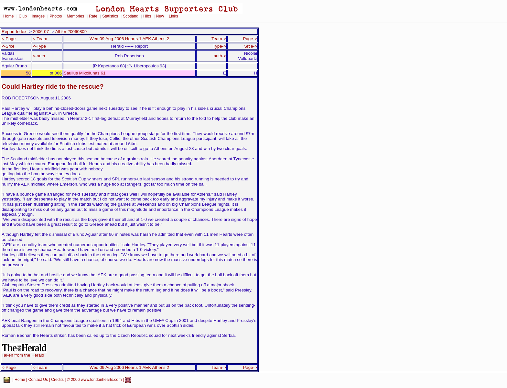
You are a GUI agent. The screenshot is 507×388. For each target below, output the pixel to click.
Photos (55, 16)
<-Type (39, 46)
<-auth (39, 55)
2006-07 (41, 31)
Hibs (147, 16)
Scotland (130, 16)
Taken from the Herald (24, 353)
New (160, 16)
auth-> (220, 55)
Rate (93, 16)
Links (173, 16)
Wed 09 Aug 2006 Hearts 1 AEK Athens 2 (129, 38)
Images (38, 16)
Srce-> (250, 46)
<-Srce (8, 46)
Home (8, 16)
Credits (57, 380)
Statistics (110, 16)
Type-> (219, 46)
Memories (75, 16)
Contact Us (38, 380)
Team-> (218, 38)
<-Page (9, 38)
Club (23, 16)
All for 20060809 (71, 31)
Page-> (250, 38)
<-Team (40, 38)
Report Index (14, 31)
